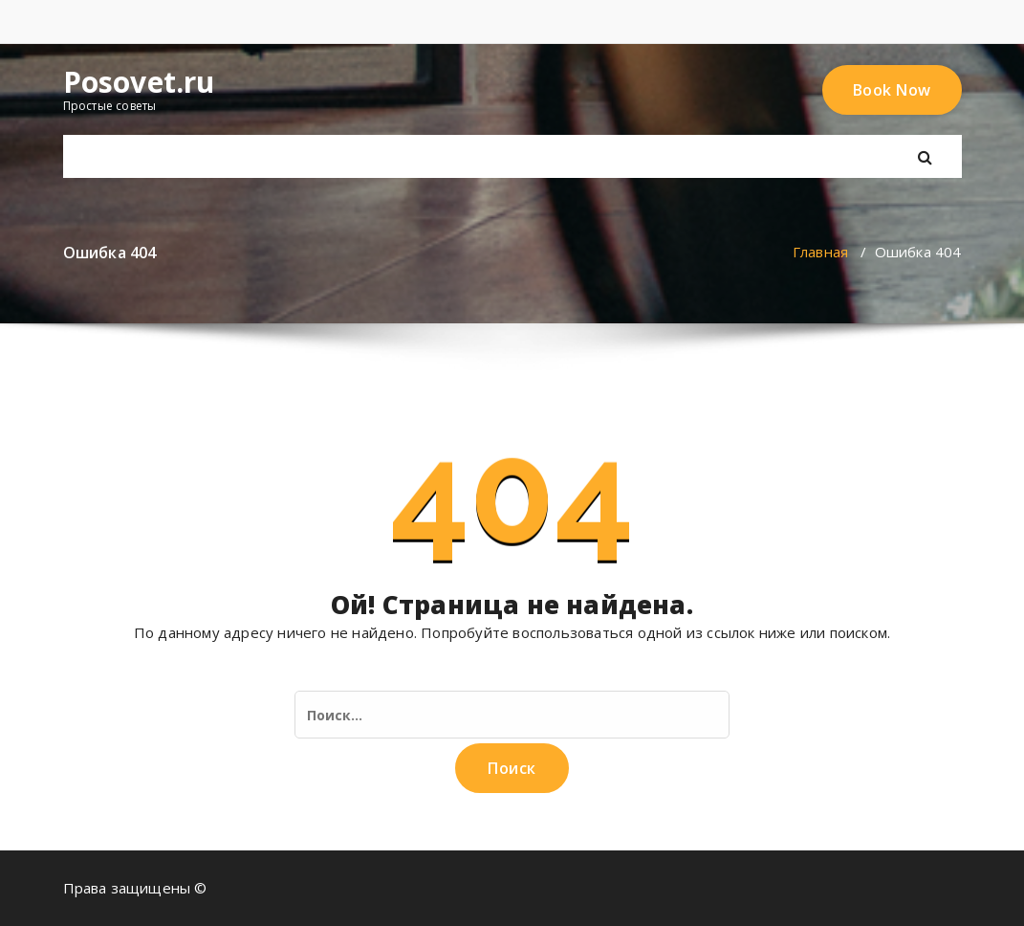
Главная (820, 251)
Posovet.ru (139, 82)
